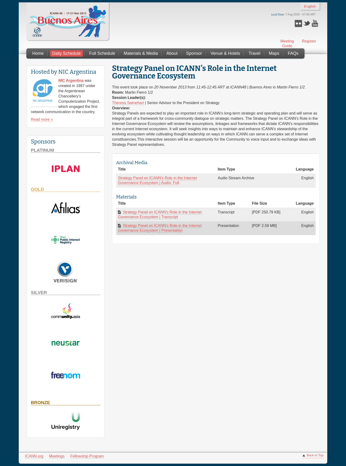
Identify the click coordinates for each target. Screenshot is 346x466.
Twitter (307, 23)
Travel (254, 53)
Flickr (298, 23)
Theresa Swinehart (128, 103)
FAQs (293, 53)
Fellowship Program (87, 456)
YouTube (315, 23)
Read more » (42, 119)
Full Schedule (102, 53)
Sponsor (194, 53)
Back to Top (315, 455)
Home (38, 53)
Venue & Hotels (225, 53)
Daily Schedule (66, 53)
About (172, 53)
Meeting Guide (287, 43)
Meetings (57, 456)
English (310, 6)
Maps (274, 53)
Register (309, 41)
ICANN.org (34, 456)
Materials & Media (141, 53)
